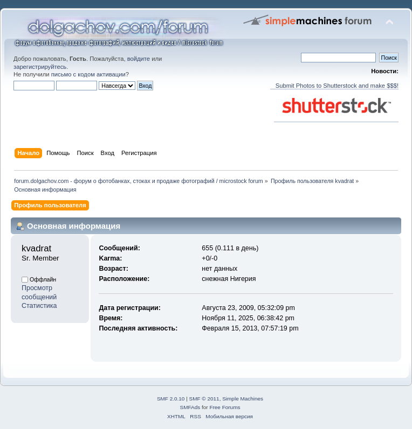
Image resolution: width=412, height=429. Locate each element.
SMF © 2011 (204, 399)
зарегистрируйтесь (39, 67)
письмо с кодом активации (88, 74)
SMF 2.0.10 (171, 399)
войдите (138, 58)
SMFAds (190, 407)
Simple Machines (242, 399)
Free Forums (224, 407)
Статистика (39, 306)
